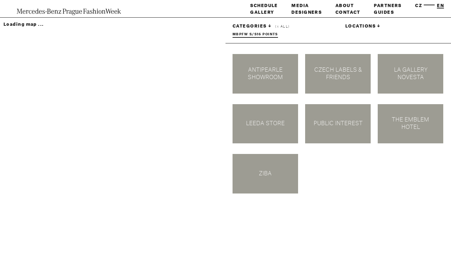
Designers (306, 12)
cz (418, 6)
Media (300, 6)
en (440, 6)
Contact (347, 12)
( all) (282, 26)
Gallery (262, 12)
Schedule (264, 6)
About (344, 6)
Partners (388, 6)
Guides (384, 12)
